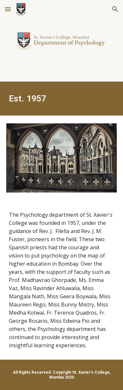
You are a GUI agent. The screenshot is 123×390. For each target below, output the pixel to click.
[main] (61, 98)
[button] (8, 9)
